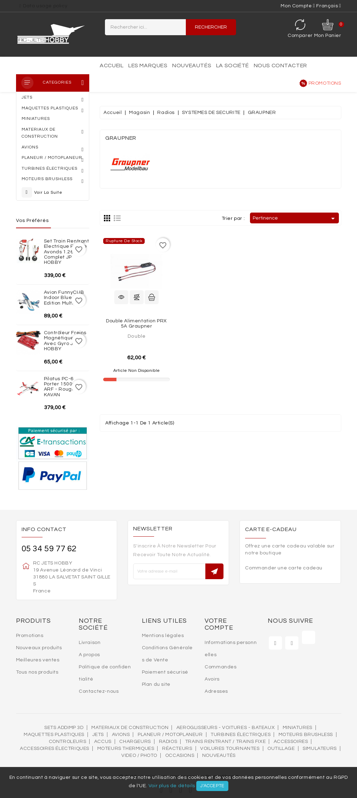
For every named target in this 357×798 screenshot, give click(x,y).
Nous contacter (280, 65)
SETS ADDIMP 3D (63, 727)
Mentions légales (163, 635)
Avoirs (212, 679)
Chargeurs (135, 741)
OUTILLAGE (281, 748)
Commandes (220, 667)
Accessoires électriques (54, 748)
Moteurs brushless (306, 734)
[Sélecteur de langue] (328, 5)
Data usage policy (45, 5)
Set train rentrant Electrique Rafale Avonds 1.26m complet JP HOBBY (66, 252)
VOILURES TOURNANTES (229, 748)
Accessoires (291, 741)
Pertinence (295, 218)
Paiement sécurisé (165, 672)
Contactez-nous (99, 691)
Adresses (216, 691)
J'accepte (212, 785)
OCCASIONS (179, 755)
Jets (98, 734)
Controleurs (67, 741)
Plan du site (156, 684)
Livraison (89, 642)
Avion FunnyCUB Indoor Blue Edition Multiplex (64, 298)
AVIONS (121, 734)
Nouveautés (191, 65)
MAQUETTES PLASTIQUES (54, 734)
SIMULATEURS (320, 748)
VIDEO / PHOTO (139, 755)
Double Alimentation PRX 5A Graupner (136, 324)
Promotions (325, 83)
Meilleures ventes (38, 660)
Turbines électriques (241, 734)
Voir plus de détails (172, 785)
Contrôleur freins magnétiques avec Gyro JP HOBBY (65, 340)
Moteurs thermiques (125, 748)
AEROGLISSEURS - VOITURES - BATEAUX (225, 727)
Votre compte (219, 624)
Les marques (148, 65)
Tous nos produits (37, 672)
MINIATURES (297, 727)
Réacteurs (177, 748)
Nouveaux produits (39, 647)
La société (232, 65)
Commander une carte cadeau (283, 568)
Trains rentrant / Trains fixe (225, 741)
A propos (89, 654)
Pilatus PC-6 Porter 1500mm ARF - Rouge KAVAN (63, 386)
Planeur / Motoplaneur (170, 734)
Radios (168, 741)
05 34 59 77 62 (49, 548)
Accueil (111, 65)
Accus (103, 741)
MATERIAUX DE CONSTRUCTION (129, 727)
